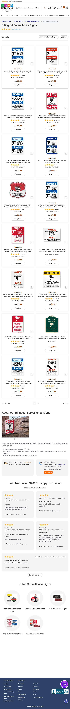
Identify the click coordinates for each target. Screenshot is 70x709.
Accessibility (21, 697)
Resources (36, 689)
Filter (64, 37)
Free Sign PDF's (22, 694)
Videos (20, 689)
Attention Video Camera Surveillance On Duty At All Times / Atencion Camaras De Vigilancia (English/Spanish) (18, 251)
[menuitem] (2, 15)
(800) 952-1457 (60, 464)
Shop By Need (15, 15)
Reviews (20, 686)
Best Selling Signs (64, 15)
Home (2, 15)
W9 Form (20, 700)
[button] (54, 8)
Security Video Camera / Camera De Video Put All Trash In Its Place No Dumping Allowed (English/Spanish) (18, 338)
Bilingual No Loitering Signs (12, 634)
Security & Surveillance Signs (32, 21)
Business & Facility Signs (36, 15)
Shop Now (18, 85)
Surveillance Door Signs (58, 609)
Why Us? (35, 684)
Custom (8, 15)
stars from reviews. (14, 1)
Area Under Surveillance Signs (12, 610)
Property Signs (25, 15)
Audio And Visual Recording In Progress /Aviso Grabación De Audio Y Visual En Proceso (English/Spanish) (18, 117)
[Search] (28, 8)
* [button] (29, 464)
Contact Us (21, 684)
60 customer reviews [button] (17, 29)
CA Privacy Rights (38, 697)
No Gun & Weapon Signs (51, 15)
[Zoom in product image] (31, 63)
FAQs (34, 694)
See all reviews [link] (35, 575)
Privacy (35, 692)
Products (35, 686)
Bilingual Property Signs (35, 634)
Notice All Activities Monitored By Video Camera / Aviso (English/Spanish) (52, 161)
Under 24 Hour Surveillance (35, 609)
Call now (48, 472)
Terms (20, 692)
